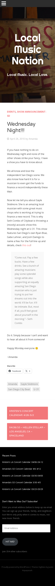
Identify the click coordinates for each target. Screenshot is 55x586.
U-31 (36, 389)
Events (11, 111)
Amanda (33, 138)
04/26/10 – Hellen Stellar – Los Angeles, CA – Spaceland (27, 431)
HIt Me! (10, 541)
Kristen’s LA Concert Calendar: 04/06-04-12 (22, 462)
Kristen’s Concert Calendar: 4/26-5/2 (21, 413)
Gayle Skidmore (29, 384)
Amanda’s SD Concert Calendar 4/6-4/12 (21, 468)
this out (26, 245)
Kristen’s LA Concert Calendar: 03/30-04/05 (22, 475)
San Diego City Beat (19, 389)
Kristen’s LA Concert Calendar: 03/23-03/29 (22, 489)
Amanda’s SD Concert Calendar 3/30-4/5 (21, 482)
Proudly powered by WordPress (16, 567)
